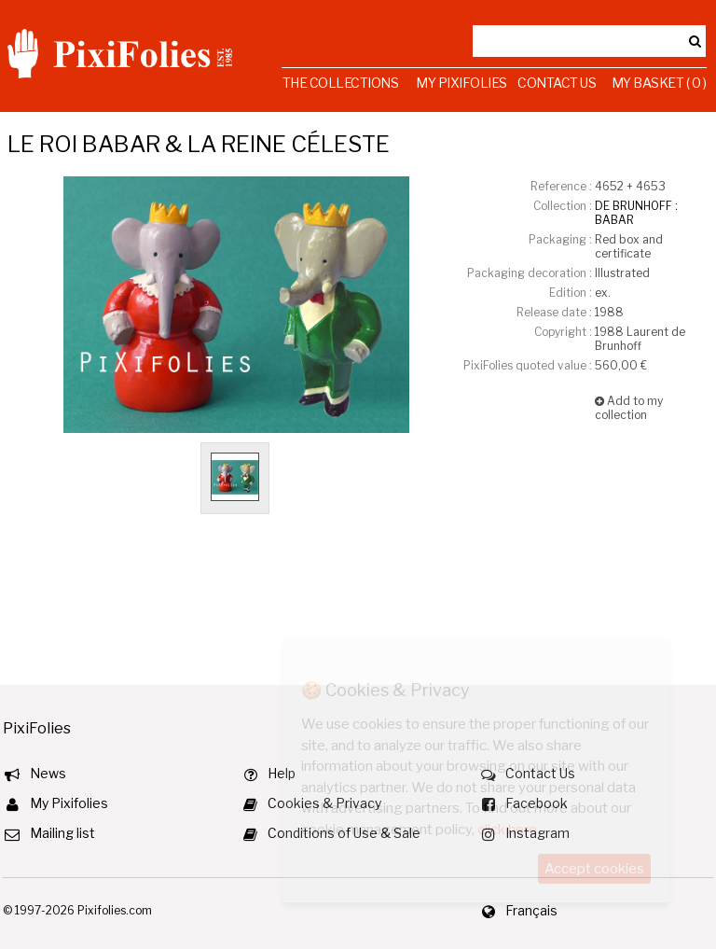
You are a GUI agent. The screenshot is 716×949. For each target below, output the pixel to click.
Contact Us (556, 83)
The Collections (340, 83)
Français (531, 910)
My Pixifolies (461, 83)
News (48, 773)
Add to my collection (629, 408)
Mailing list (62, 833)
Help (282, 773)
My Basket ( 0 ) (659, 83)
